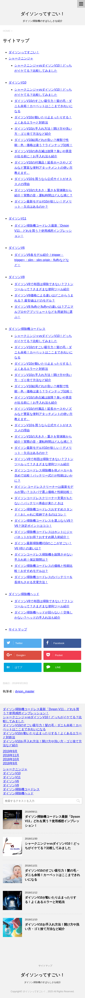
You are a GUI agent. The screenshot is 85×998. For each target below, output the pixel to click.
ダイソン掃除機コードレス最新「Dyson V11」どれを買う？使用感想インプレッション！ (43, 231)
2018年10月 (11, 759)
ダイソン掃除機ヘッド (24, 594)
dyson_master (24, 691)
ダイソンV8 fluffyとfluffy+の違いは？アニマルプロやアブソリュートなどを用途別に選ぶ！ (43, 312)
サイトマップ (18, 629)
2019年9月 (10, 751)
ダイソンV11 (17, 218)
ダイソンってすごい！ (43, 13)
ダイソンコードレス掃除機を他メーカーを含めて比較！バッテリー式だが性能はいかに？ (43, 475)
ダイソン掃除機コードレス (27, 328)
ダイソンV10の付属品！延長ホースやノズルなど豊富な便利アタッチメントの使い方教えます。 (43, 167)
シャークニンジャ (21, 58)
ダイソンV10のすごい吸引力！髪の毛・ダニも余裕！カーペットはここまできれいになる (43, 106)
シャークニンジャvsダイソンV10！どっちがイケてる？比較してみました (52, 846)
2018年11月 (11, 755)
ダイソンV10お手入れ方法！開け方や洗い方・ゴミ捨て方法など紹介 (52, 926)
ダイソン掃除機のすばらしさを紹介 (42, 982)
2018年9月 (10, 763)
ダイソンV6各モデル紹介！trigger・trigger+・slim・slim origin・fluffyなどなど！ (41, 260)
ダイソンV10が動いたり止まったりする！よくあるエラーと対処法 (50, 900)
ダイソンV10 (17, 82)
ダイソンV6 (17, 247)
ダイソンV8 (17, 277)
